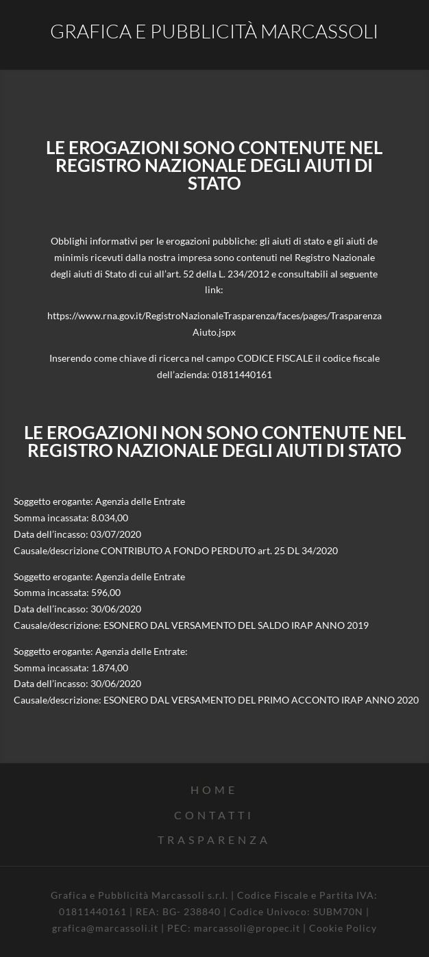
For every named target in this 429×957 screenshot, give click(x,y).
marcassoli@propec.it (247, 928)
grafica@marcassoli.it (105, 928)
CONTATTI (214, 814)
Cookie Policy (343, 928)
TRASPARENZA (214, 839)
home (214, 789)
